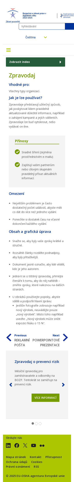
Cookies (36, 462)
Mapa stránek (16, 457)
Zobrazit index (19, 62)
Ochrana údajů (16, 462)
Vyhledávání (69, 26)
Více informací (45, 397)
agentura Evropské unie (47, 476)
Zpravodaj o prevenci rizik (37, 361)
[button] (11, 384)
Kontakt (35, 457)
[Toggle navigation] (8, 49)
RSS (36, 466)
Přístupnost (53, 457)
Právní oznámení (18, 466)
